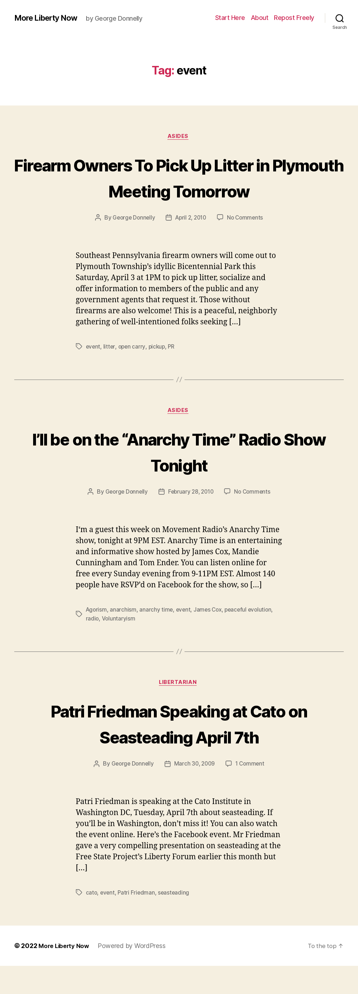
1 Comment (252, 792)
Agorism (97, 637)
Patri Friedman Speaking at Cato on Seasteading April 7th (179, 751)
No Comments (247, 244)
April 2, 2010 (191, 244)
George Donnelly (131, 244)
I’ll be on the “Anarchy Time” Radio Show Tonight (179, 478)
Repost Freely (294, 17)
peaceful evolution (252, 637)
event (93, 373)
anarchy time (157, 637)
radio (92, 645)
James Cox (210, 637)
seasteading (176, 921)
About (260, 17)
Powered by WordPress (135, 974)
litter (110, 373)
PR (173, 373)
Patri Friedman (137, 921)
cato (92, 921)
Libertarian (179, 710)
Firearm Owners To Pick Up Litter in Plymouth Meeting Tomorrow (179, 190)
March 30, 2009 (194, 792)
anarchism (124, 637)
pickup (158, 373)
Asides (179, 137)
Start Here (230, 17)
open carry (132, 373)
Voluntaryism (119, 645)
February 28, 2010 (191, 519)
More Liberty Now (49, 18)
